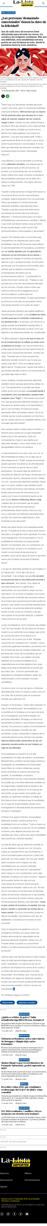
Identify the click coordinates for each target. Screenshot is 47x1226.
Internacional (6, 1180)
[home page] (23, 1162)
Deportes (24, 1014)
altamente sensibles (27, 1003)
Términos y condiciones (10, 1201)
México (24, 1084)
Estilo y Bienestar (8, 13)
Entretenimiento (32, 1180)
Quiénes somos (7, 1199)
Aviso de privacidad (31, 1199)
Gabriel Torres (20, 1125)
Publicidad (19, 1199)
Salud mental (7, 1003)
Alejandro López (20, 1031)
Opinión (3, 1187)
